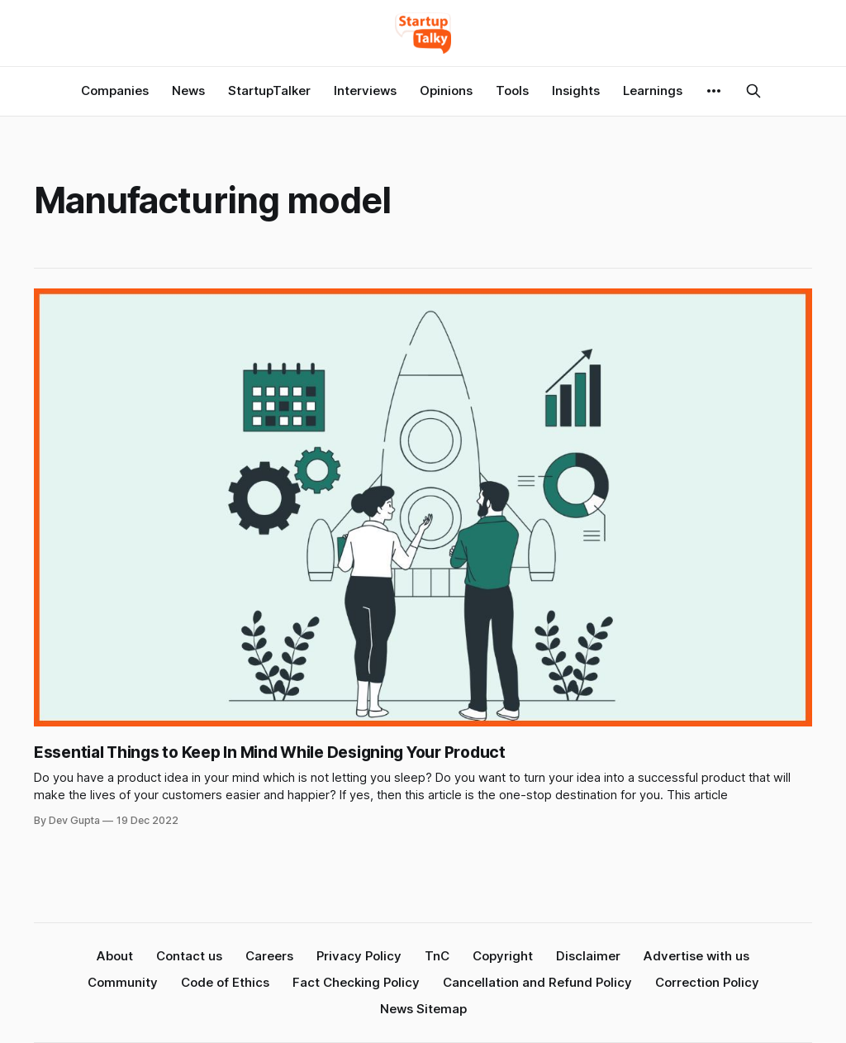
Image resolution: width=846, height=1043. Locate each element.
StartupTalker (269, 90)
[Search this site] (753, 91)
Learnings (652, 90)
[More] (714, 91)
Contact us (189, 956)
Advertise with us (696, 956)
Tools (512, 90)
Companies (115, 90)
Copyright (503, 956)
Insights (576, 90)
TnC (437, 956)
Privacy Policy (359, 956)
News (188, 90)
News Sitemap (423, 1009)
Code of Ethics (225, 982)
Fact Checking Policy (356, 982)
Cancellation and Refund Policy (537, 982)
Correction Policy (707, 982)
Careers (269, 956)
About (115, 956)
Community (123, 982)
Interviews (365, 90)
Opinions (446, 90)
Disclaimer (588, 956)
